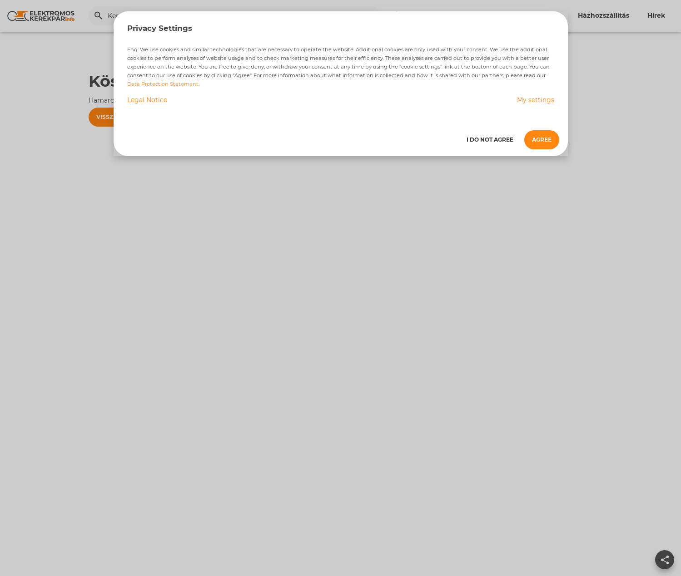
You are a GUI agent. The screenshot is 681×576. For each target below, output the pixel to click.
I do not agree (490, 139)
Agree (542, 139)
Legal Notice (147, 100)
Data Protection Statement (163, 84)
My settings (535, 100)
